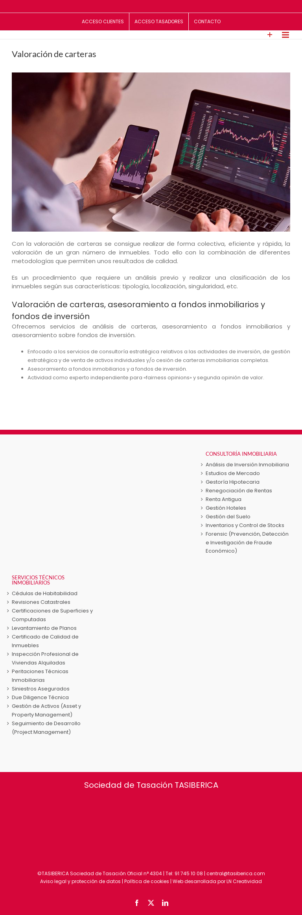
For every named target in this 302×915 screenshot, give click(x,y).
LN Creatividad (244, 881)
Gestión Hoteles (226, 508)
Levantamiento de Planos (44, 628)
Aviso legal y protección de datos (80, 881)
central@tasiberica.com (235, 873)
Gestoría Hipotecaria (233, 482)
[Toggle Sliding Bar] (270, 35)
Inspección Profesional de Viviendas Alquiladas (45, 658)
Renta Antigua (223, 499)
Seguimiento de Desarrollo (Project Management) (46, 728)
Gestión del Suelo (228, 516)
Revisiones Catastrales (41, 602)
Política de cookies (146, 881)
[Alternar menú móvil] (286, 35)
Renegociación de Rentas (239, 490)
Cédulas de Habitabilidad (44, 593)
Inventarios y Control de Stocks (245, 525)
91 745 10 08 (189, 873)
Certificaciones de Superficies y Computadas (52, 615)
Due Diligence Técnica (40, 697)
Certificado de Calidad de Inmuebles (45, 641)
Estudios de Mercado (233, 473)
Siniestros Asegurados (41, 688)
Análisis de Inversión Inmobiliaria (247, 464)
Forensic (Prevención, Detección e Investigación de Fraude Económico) (247, 542)
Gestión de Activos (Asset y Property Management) (46, 710)
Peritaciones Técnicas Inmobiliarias (40, 676)
